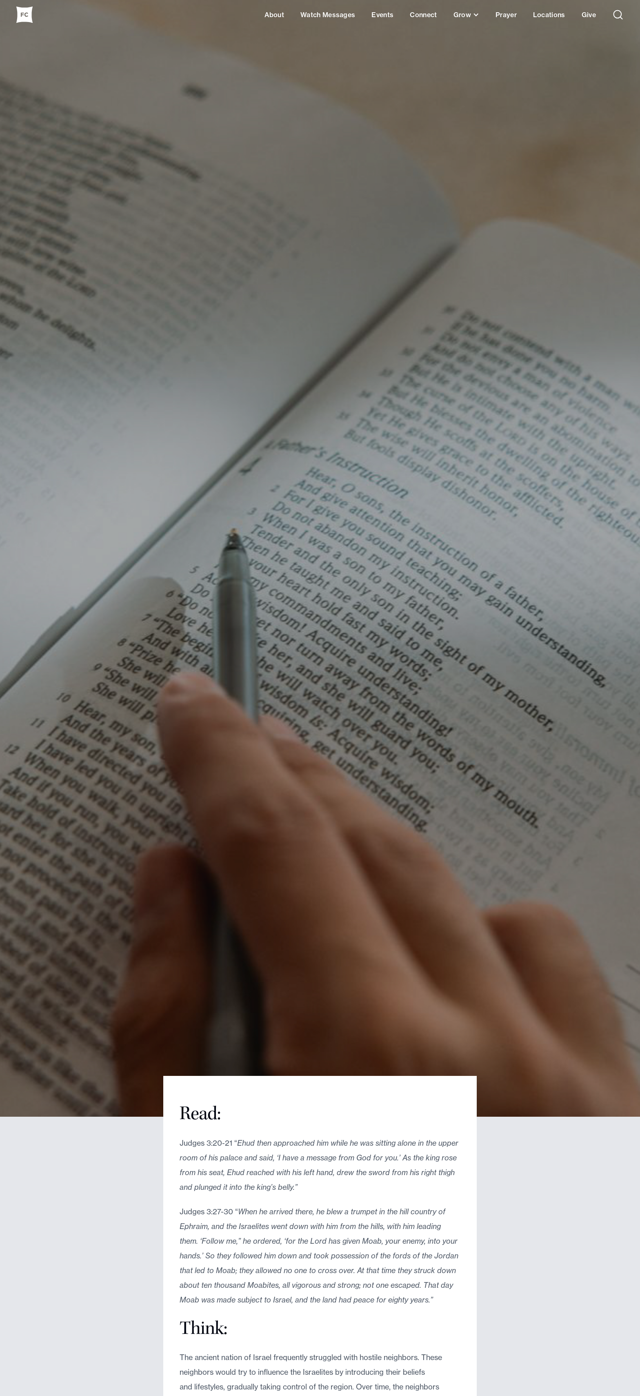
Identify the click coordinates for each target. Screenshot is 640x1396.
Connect (423, 15)
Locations (549, 15)
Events (382, 15)
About (274, 15)
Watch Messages (327, 15)
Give (589, 15)
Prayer (506, 15)
